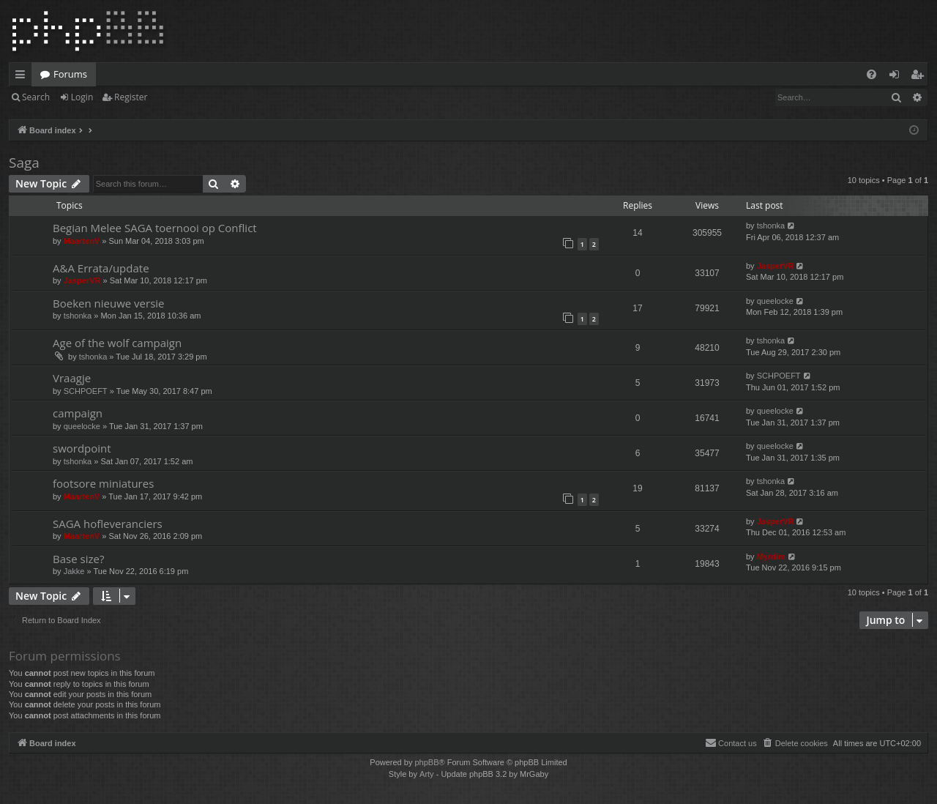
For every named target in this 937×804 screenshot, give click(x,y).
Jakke (74, 571)
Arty (426, 774)
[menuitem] (871, 74)
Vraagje (72, 378)
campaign (77, 413)
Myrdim (771, 556)
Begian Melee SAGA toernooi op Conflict (155, 227)
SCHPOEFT (86, 391)
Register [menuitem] (920, 76)
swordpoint (82, 448)
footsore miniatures (103, 483)
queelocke (775, 301)
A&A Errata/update (101, 268)
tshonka (771, 225)
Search (36, 97)
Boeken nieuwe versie (109, 303)
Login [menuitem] (897, 76)
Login (82, 97)
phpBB (426, 762)
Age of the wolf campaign (117, 342)
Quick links (23, 76)
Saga (24, 162)
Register (130, 97)
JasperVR (82, 280)
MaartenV (82, 241)
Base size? (78, 558)
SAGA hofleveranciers (108, 523)
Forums (70, 74)
